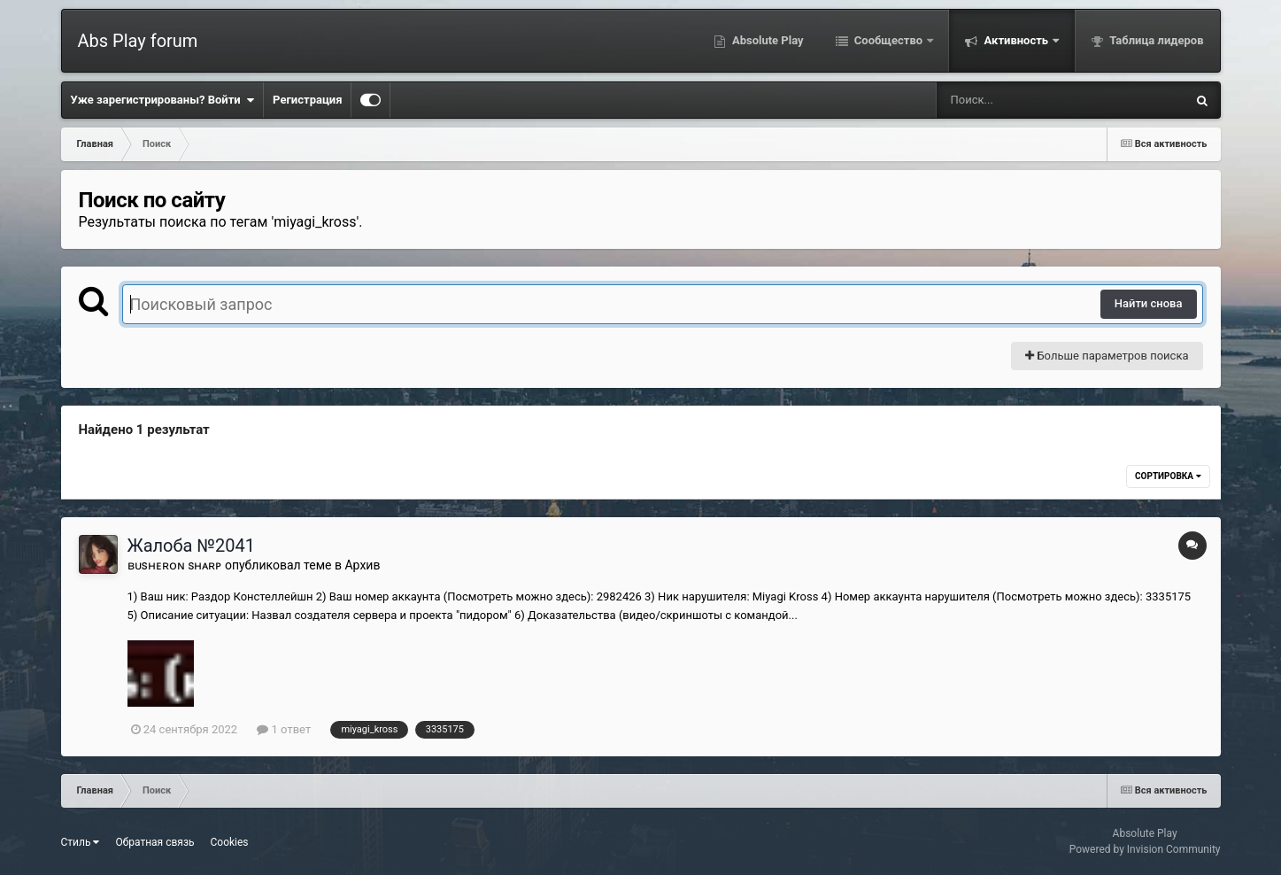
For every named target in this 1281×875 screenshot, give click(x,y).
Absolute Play (766, 40)
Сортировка (1167, 476)
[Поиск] (1028, 100)
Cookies (230, 842)
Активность (1016, 40)
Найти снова (1149, 303)
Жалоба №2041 (191, 545)
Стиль (80, 842)
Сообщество (889, 40)
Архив (362, 565)
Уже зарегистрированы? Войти (163, 100)
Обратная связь (154, 842)
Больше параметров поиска (1106, 355)
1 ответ (284, 729)
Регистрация (307, 99)
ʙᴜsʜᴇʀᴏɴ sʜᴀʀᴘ (174, 565)
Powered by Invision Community (1145, 849)
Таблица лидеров (1155, 40)
